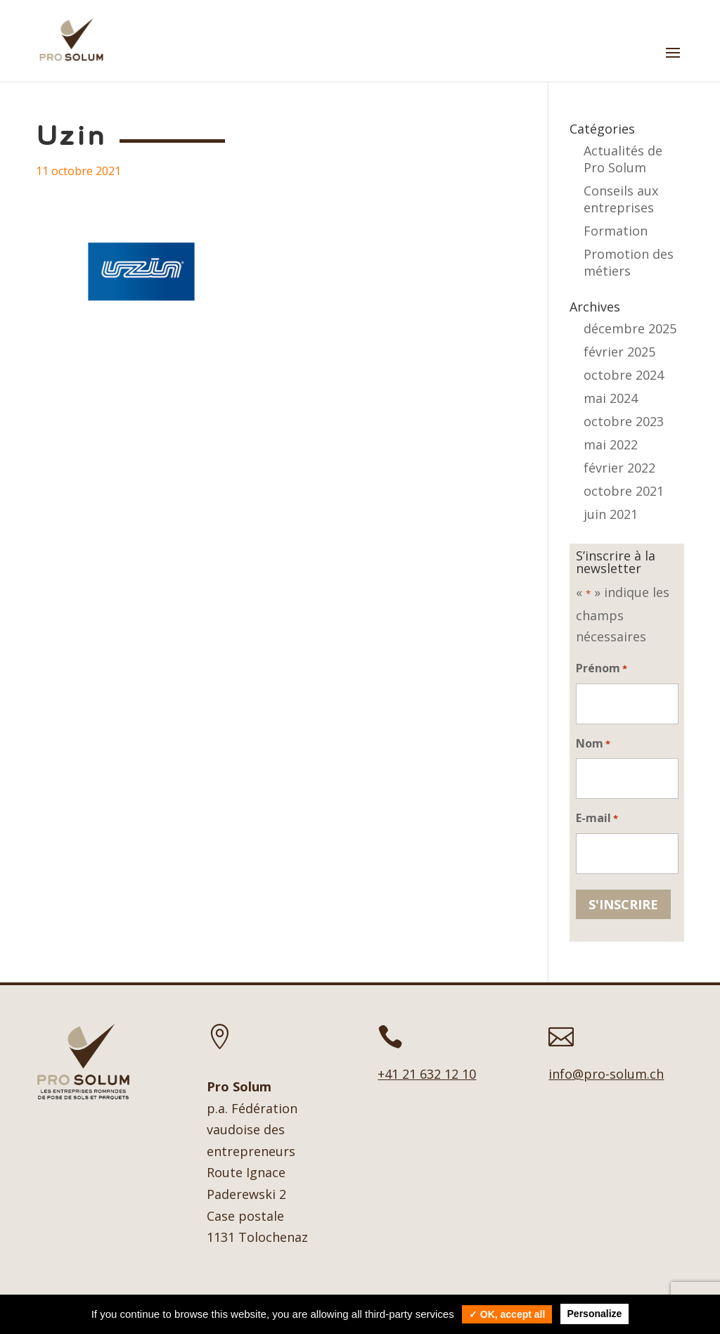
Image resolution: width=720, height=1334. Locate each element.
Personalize (594, 1313)
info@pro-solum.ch (606, 1073)
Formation (616, 230)
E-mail (597, 819)
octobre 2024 (624, 374)
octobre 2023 (624, 421)
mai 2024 (611, 398)
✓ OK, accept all (507, 1314)
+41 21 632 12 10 (427, 1073)
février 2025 (619, 351)
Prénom (601, 669)
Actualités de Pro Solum (623, 159)
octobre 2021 (624, 490)
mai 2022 (611, 444)
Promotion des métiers (629, 262)
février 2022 (619, 467)
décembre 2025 (630, 328)
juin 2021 (611, 514)
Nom (593, 744)
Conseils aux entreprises (621, 199)
